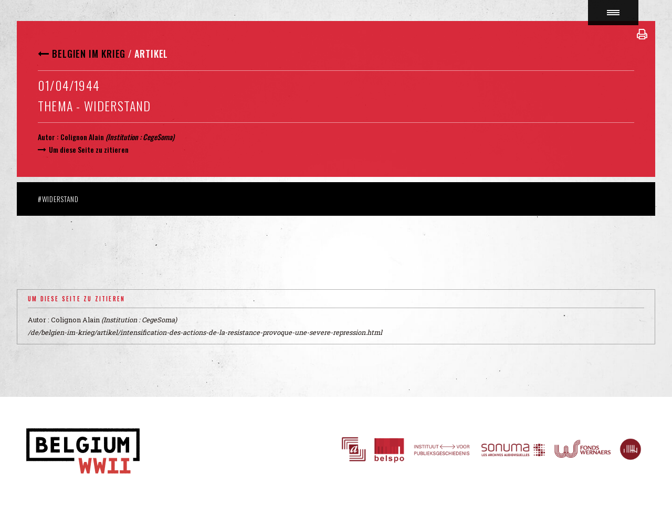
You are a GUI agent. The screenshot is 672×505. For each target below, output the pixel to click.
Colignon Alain (82, 136)
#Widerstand (58, 198)
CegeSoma (157, 136)
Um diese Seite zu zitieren (89, 149)
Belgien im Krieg (88, 53)
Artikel (151, 53)
